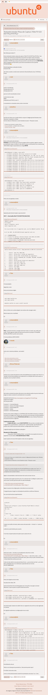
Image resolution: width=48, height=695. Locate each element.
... (20, 676)
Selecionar (10, 148)
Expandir (15, 148)
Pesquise (6, 125)
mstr (11, 77)
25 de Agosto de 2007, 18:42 (12, 449)
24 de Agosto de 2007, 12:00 (10, 48)
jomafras (13, 107)
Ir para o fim (6, 39)
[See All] (4, 25)
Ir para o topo (30, 686)
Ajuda (15, 686)
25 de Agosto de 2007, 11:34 (11, 113)
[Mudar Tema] (9, 1)
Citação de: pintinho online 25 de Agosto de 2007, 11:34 (15, 453)
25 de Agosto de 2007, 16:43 (11, 326)
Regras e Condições (22, 686)
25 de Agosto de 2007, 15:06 (11, 208)
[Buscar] (39, 20)
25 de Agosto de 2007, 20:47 (12, 575)
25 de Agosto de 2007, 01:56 (11, 83)
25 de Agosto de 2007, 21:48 (12, 623)
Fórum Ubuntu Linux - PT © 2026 (24, 684)
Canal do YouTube (8, 127)
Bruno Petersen (15, 364)
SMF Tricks (29, 688)
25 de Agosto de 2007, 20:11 (12, 548)
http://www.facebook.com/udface (12, 361)
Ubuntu (32, 690)
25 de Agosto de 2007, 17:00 (11, 370)
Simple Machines (28, 692)
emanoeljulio (14, 43)
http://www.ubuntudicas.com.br (11, 358)
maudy (12, 340)
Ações (42, 39)
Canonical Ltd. (38, 690)
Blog (14, 127)
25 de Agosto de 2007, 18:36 (11, 389)
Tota (11, 273)
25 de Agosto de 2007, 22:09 (12, 660)
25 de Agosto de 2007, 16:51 (11, 347)
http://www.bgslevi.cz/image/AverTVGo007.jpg (25, 398)
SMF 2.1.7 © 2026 (19, 692)
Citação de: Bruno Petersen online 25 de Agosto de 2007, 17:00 (16, 465)
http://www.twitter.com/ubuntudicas (13, 359)
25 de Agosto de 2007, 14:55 (11, 136)
